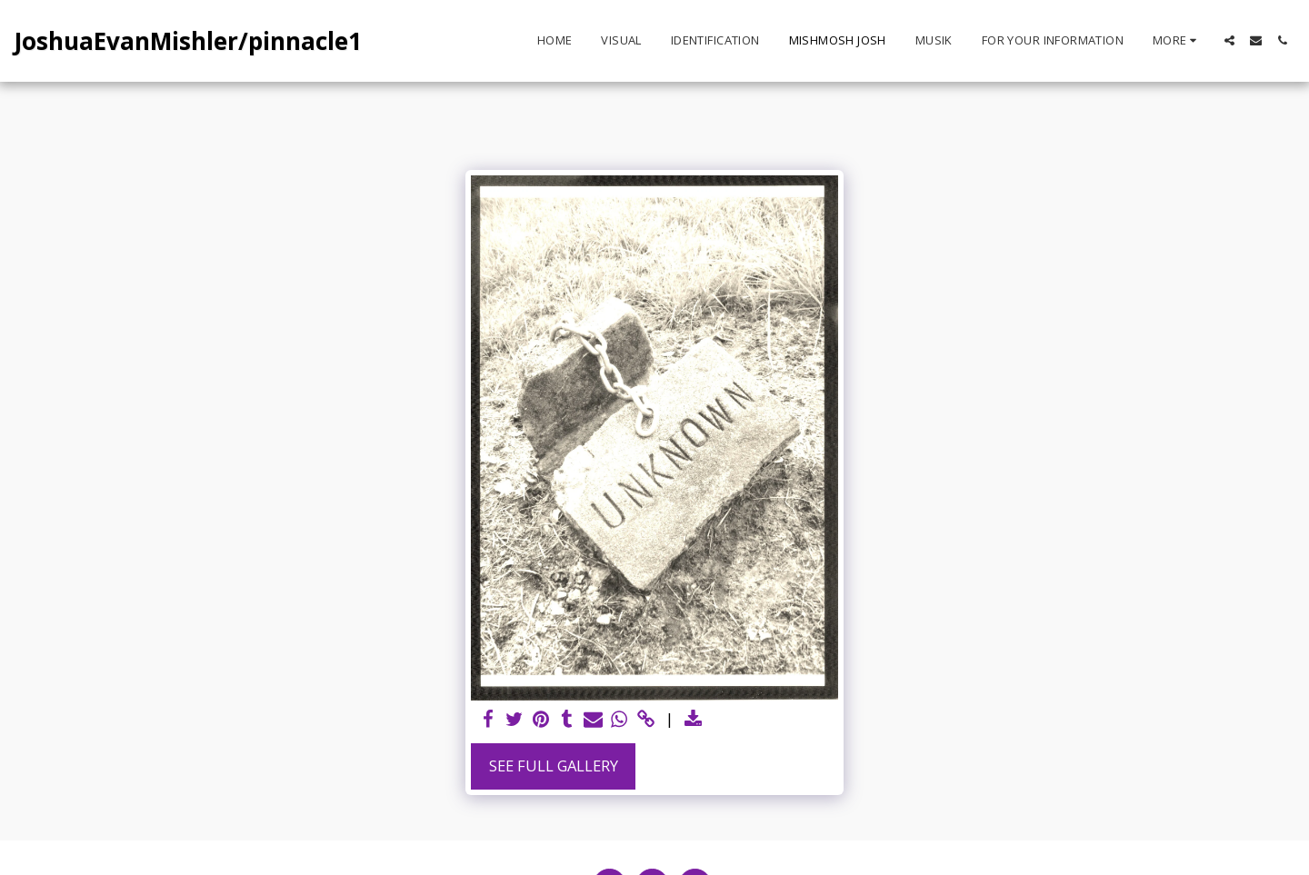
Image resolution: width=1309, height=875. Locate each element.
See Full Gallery (553, 765)
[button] (1229, 40)
